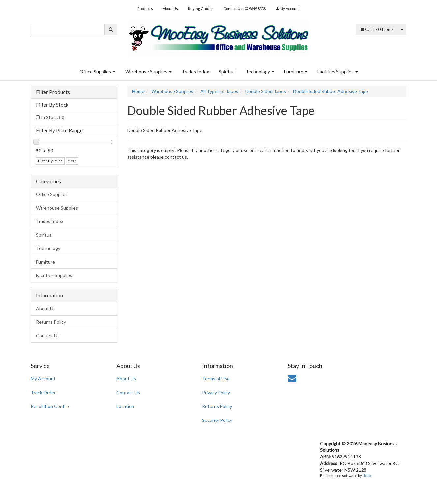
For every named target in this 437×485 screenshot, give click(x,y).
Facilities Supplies (337, 71)
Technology (260, 71)
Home (138, 91)
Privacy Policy (216, 392)
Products (145, 8)
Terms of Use (216, 378)
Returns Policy (51, 322)
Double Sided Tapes (265, 91)
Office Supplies (97, 71)
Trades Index (195, 71)
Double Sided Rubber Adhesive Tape (330, 91)
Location (125, 406)
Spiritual (227, 71)
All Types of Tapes (219, 91)
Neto (367, 475)
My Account (43, 378)
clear (72, 160)
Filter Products (53, 92)
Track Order (43, 392)
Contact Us (48, 335)
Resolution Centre (50, 406)
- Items (377, 29)
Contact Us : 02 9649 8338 (244, 8)
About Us (170, 8)
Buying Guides (201, 8)
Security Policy (217, 420)
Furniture (295, 71)
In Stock (52, 117)
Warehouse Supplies (148, 71)
